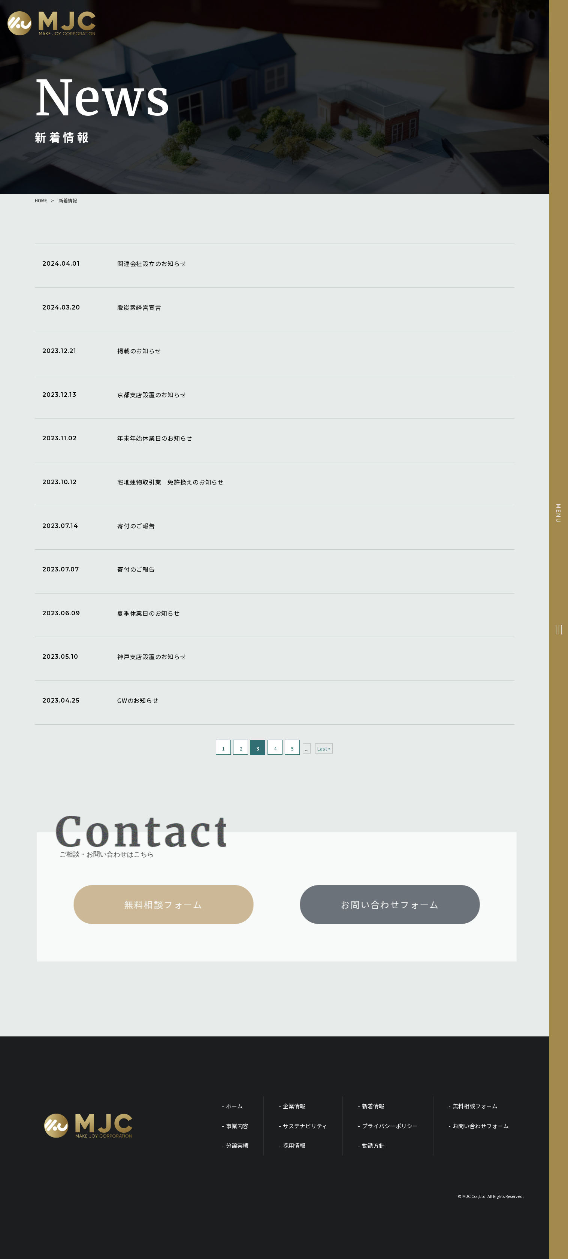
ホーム (234, 1106)
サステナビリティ (305, 1126)
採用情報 (294, 1145)
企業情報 (294, 1106)
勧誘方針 (373, 1145)
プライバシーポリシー (390, 1126)
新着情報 (373, 1106)
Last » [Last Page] (323, 748)
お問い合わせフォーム (481, 1126)
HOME (41, 200)
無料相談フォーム (475, 1106)
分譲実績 (237, 1145)
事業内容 (237, 1126)
